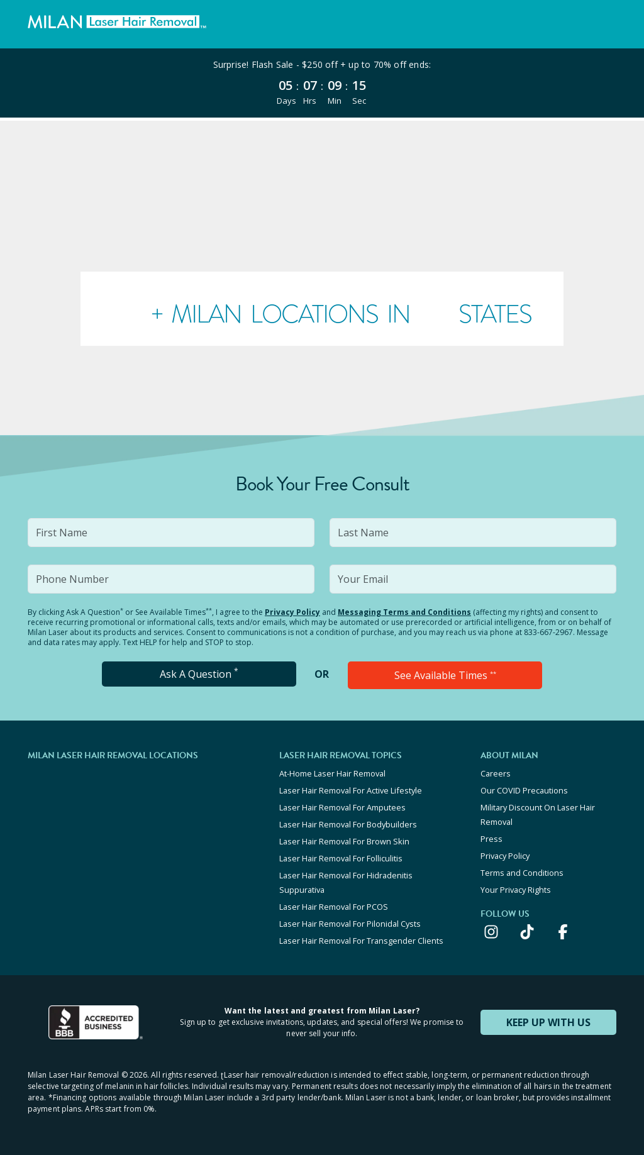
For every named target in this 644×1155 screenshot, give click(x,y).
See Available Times (445, 675)
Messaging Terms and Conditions (404, 612)
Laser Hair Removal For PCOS (333, 906)
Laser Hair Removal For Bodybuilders (348, 824)
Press (491, 838)
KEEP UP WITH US (548, 1022)
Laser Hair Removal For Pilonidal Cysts (350, 923)
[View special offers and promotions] (322, 83)
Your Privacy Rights (515, 889)
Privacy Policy (292, 612)
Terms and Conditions (522, 872)
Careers (495, 773)
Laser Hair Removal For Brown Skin (344, 841)
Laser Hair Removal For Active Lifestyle (350, 790)
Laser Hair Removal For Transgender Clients (361, 940)
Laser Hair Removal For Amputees (342, 807)
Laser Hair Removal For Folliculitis (340, 858)
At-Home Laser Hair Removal (332, 773)
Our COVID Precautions (524, 790)
